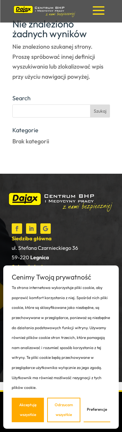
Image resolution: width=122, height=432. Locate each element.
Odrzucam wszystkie (64, 409)
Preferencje (97, 409)
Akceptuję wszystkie (27, 409)
